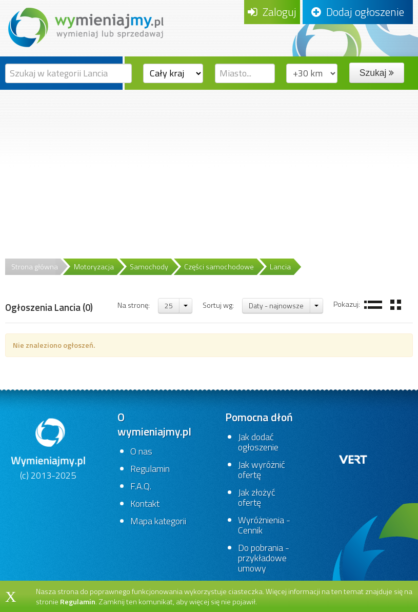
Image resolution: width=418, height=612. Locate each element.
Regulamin (150, 469)
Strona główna (34, 266)
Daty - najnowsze (276, 305)
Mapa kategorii (158, 521)
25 (169, 305)
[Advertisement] (209, 167)
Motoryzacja (94, 266)
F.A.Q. (140, 486)
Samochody (149, 266)
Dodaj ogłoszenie (357, 12)
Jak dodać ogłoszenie (258, 442)
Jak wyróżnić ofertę (261, 470)
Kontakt (145, 503)
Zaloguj (272, 12)
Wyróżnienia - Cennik (264, 525)
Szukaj (377, 73)
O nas (141, 451)
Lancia (280, 266)
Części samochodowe (219, 266)
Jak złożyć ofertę (256, 497)
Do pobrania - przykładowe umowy (263, 558)
